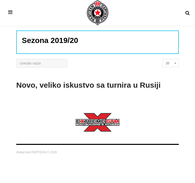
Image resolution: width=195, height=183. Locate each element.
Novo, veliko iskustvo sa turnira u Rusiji (88, 85)
